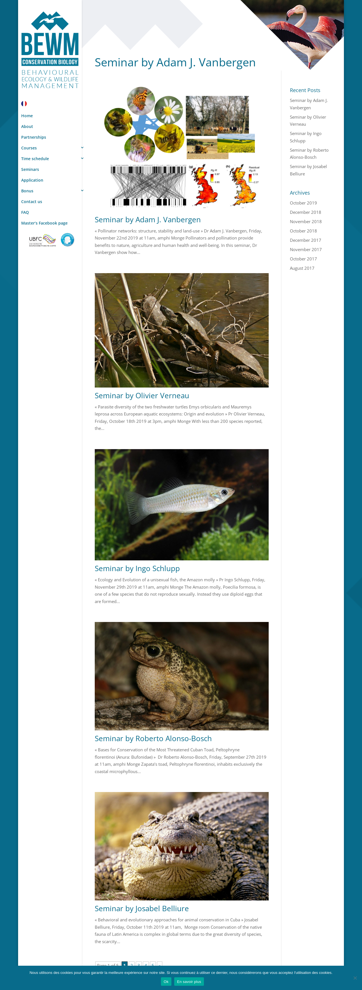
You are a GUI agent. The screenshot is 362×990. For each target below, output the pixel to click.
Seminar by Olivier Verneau (142, 395)
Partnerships (33, 137)
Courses (29, 148)
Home (27, 115)
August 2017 (302, 268)
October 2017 (303, 259)
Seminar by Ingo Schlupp (137, 568)
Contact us (31, 201)
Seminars (30, 169)
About (27, 126)
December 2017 (305, 240)
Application (32, 180)
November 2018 (306, 221)
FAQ (25, 212)
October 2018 (303, 231)
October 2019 (303, 203)
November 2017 (306, 249)
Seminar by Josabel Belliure (142, 908)
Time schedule (35, 158)
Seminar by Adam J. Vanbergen (148, 219)
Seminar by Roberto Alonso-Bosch (153, 738)
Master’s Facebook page (44, 223)
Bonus (27, 190)
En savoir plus (189, 982)
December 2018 (305, 212)
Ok (166, 982)
